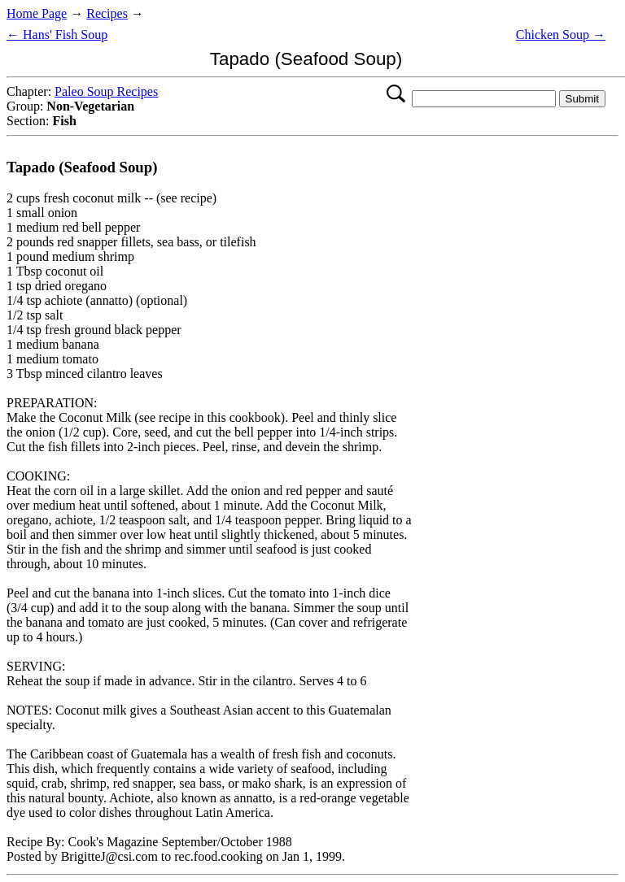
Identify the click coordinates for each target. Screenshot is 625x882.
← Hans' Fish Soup (57, 34)
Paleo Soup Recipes (106, 91)
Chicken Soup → (560, 34)
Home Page (37, 13)
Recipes (107, 13)
